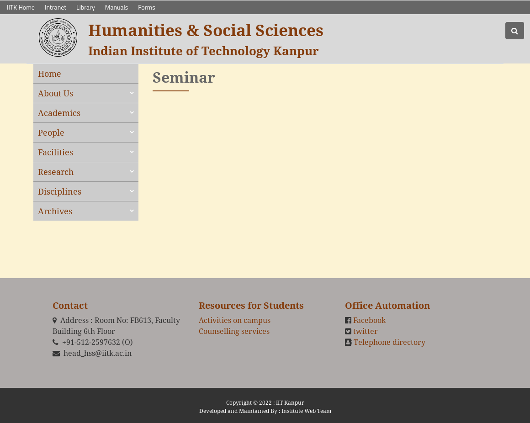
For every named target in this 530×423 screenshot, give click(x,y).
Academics (59, 112)
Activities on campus (234, 320)
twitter (365, 331)
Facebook (369, 320)
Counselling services (234, 331)
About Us (55, 93)
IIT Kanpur (290, 403)
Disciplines (59, 191)
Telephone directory (389, 342)
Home (49, 73)
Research (56, 171)
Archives (55, 211)
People (51, 132)
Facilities (55, 152)
